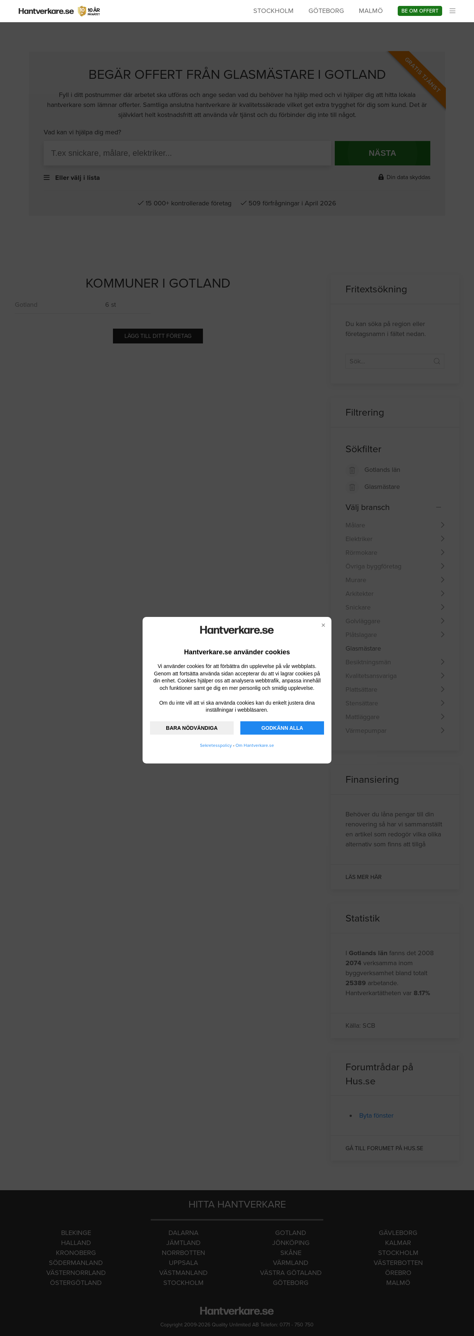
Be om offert (419, 11)
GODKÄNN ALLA (282, 728)
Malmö (371, 11)
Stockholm (273, 11)
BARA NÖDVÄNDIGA (191, 728)
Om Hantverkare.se (255, 745)
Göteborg (326, 11)
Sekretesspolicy (216, 745)
